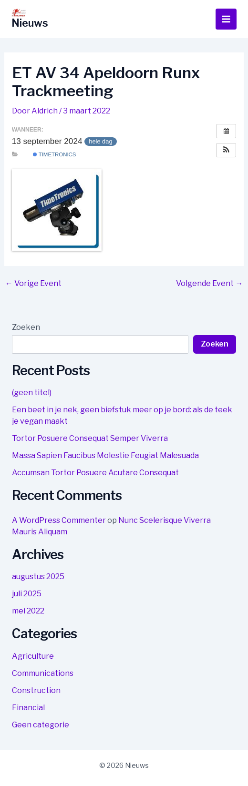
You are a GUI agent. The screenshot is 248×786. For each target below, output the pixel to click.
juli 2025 (26, 593)
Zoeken (26, 327)
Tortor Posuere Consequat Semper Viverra (90, 438)
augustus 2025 (38, 576)
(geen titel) (32, 392)
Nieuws (29, 23)
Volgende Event (209, 283)
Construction (36, 690)
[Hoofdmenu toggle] (226, 19)
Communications (42, 673)
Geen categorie (40, 724)
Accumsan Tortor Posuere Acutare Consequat (95, 472)
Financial (28, 707)
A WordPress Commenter (59, 520)
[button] (226, 150)
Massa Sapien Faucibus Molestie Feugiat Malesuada (105, 455)
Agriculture (33, 656)
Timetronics (54, 154)
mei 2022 (28, 610)
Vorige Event (33, 283)
